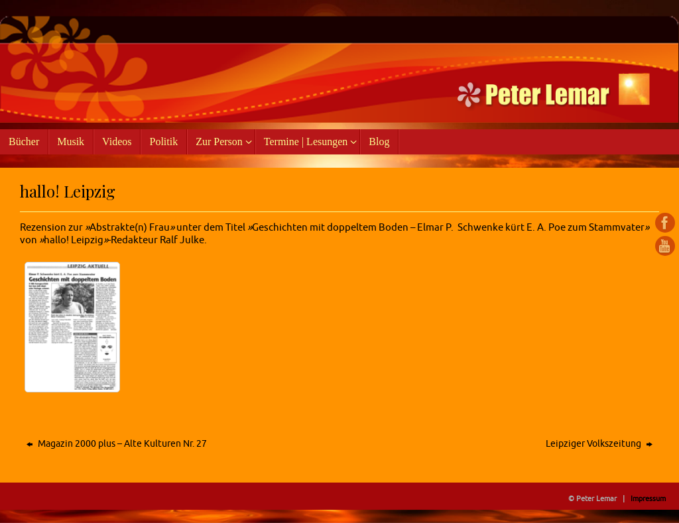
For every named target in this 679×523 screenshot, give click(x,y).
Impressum (648, 498)
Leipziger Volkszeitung (599, 443)
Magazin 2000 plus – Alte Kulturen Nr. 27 (117, 443)
